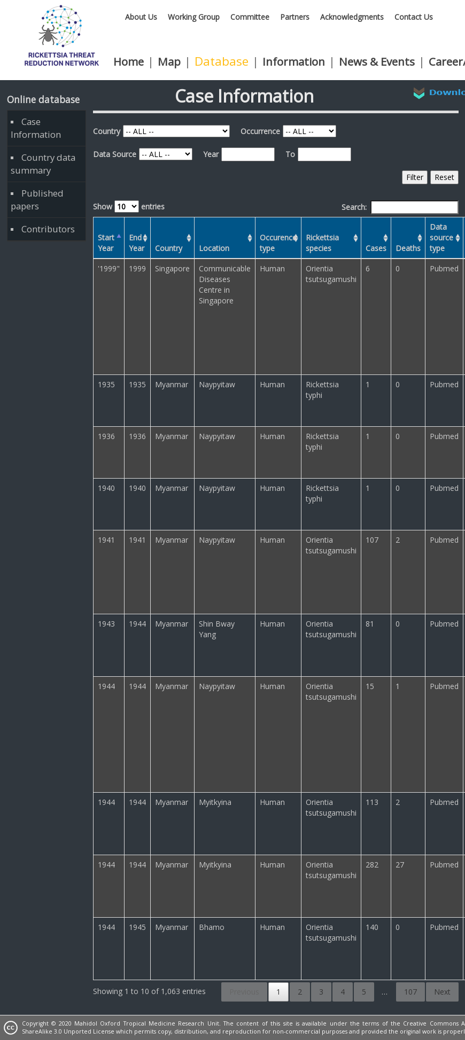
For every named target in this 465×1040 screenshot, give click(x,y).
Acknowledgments (352, 17)
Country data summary (43, 163)
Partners (294, 17)
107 (410, 992)
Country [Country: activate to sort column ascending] (168, 248)
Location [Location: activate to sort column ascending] (214, 248)
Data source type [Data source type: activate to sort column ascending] (441, 237)
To (290, 154)
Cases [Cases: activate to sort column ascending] (376, 248)
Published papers (37, 199)
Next (442, 992)
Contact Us (413, 17)
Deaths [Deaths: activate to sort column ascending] (408, 248)
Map (169, 61)
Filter (414, 177)
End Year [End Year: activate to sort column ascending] (136, 242)
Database (222, 61)
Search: (400, 207)
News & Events (377, 61)
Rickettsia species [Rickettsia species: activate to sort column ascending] (322, 242)
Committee (249, 17)
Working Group (194, 17)
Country (106, 131)
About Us (141, 17)
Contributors (48, 229)
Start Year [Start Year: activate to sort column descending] (106, 242)
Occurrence (260, 131)
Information (293, 61)
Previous (244, 992)
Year (211, 154)
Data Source (114, 154)
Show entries (129, 206)
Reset (444, 177)
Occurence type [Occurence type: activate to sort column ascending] (278, 242)
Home (128, 61)
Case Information (36, 127)
